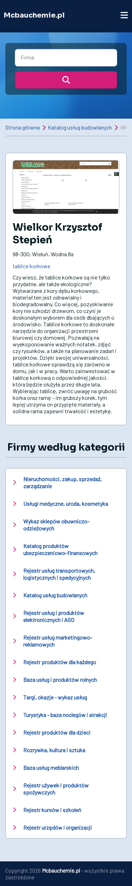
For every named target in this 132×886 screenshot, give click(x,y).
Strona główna (22, 127)
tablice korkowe (31, 266)
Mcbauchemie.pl (34, 15)
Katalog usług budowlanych (80, 127)
